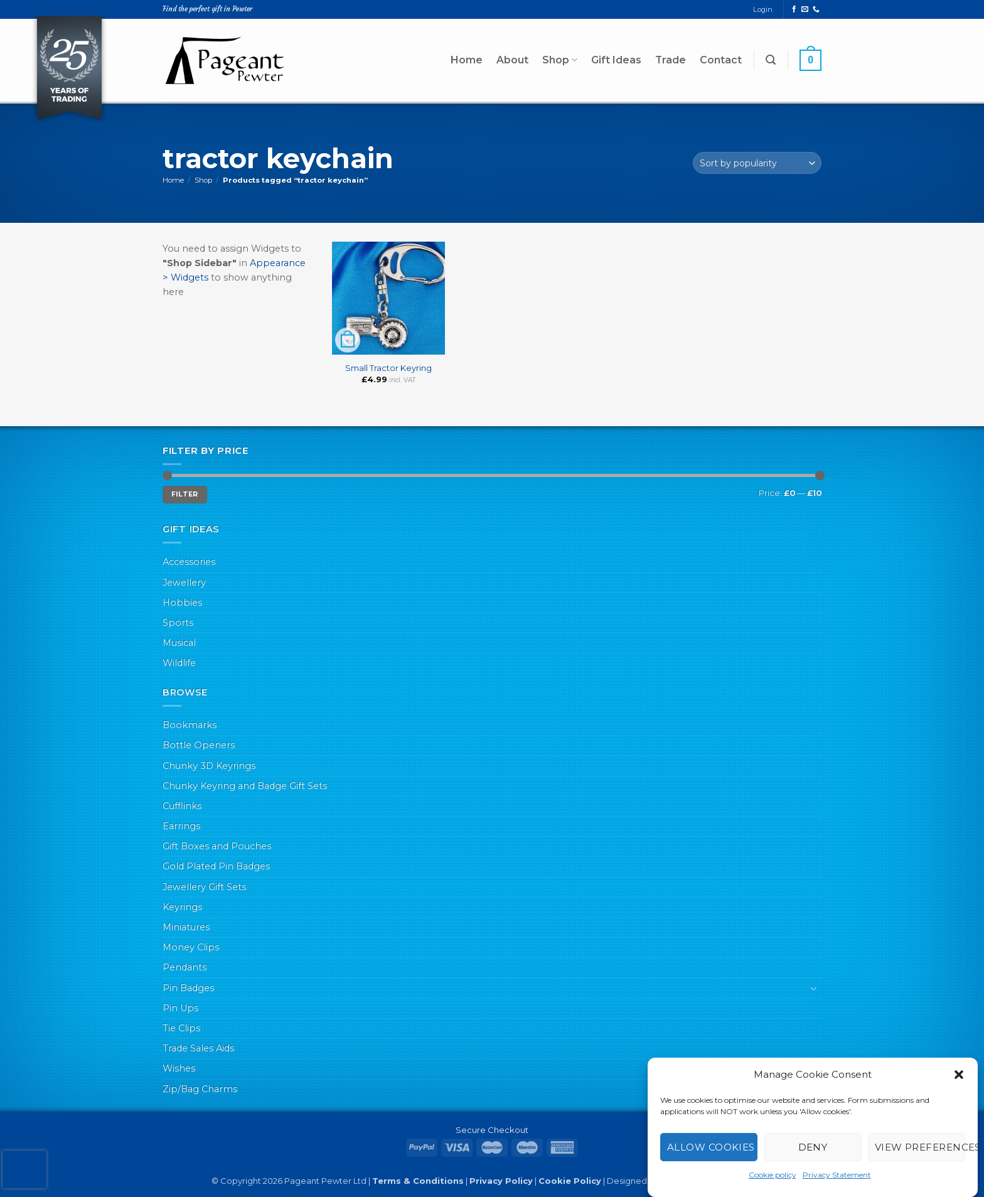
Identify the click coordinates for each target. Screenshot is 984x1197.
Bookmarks (190, 725)
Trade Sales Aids (198, 1048)
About (512, 60)
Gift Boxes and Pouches (217, 846)
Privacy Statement (837, 1174)
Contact (721, 60)
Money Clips (191, 947)
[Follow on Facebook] (794, 9)
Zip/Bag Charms (200, 1089)
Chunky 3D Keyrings (209, 765)
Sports (178, 622)
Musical (179, 642)
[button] (959, 1074)
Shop (559, 60)
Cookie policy (772, 1174)
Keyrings (182, 907)
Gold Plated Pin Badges (216, 866)
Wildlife (179, 662)
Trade (670, 60)
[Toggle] (813, 988)
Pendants (184, 967)
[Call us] (816, 9)
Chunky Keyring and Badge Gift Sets (245, 786)
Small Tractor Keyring (388, 368)
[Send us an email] (804, 9)
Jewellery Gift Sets (204, 887)
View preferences (920, 1147)
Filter (184, 494)
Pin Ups (180, 1008)
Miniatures (186, 927)
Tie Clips (181, 1028)
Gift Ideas (616, 60)
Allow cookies (711, 1147)
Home (467, 60)
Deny (813, 1147)
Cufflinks (182, 806)
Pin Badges (188, 988)
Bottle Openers (199, 745)
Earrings (181, 826)
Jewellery (184, 582)
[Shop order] (757, 163)
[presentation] (24, 1169)
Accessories (189, 561)
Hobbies (182, 602)
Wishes (179, 1068)
